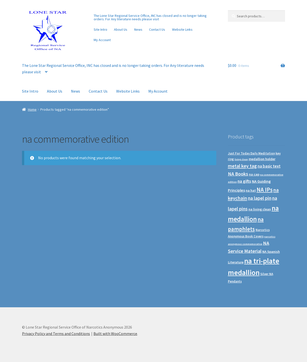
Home (32, 109)
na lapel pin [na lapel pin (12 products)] (259, 198)
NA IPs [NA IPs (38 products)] (265, 189)
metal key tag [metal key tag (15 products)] (242, 166)
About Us (120, 29)
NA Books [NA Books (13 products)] (238, 174)
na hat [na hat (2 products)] (251, 190)
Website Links (182, 29)
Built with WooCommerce (115, 333)
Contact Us (157, 29)
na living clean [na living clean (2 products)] (259, 209)
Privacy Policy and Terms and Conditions (56, 333)
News (138, 29)
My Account (102, 40)
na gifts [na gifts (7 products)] (244, 181)
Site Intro (100, 29)
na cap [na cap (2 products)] (254, 174)
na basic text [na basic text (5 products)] (269, 166)
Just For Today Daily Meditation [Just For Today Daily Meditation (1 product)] (251, 153)
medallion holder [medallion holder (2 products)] (262, 159)
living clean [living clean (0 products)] (241, 159)
